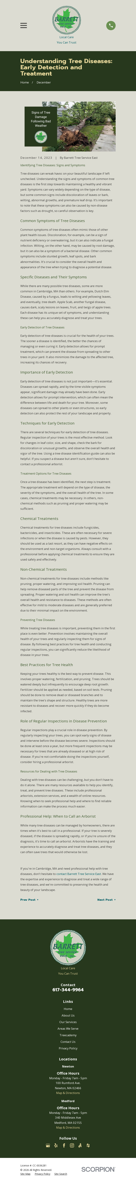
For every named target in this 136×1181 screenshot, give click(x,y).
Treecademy (68, 1035)
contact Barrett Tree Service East (78, 874)
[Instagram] (72, 1145)
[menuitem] (25, 1173)
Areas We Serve (68, 1028)
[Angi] (80, 1145)
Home (68, 1009)
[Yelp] (56, 1145)
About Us (68, 1015)
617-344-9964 (68, 990)
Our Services (68, 1022)
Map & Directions (68, 1093)
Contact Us (68, 1042)
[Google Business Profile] (48, 1145)
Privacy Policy (68, 1048)
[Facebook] (64, 1145)
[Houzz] (88, 1145)
